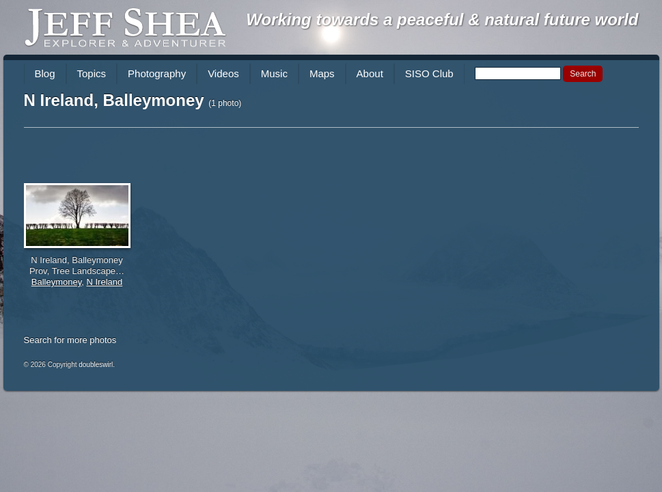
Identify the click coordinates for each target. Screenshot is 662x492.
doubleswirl (96, 364)
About (370, 73)
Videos (223, 73)
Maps (322, 73)
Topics (92, 73)
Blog (45, 73)
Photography (157, 73)
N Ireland (104, 282)
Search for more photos (70, 340)
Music (274, 73)
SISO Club (429, 73)
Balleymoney (56, 282)
